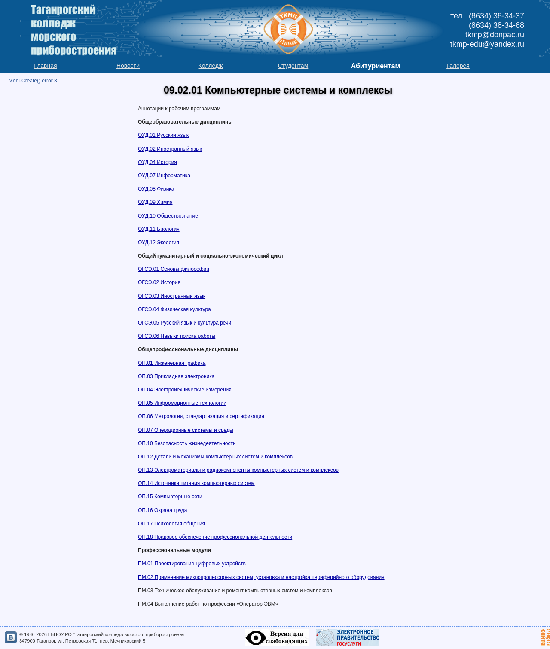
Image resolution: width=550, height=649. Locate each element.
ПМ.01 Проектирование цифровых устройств (192, 564)
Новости (128, 65)
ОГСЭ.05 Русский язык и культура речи (184, 323)
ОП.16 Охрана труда (162, 510)
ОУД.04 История (157, 162)
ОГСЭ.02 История (159, 282)
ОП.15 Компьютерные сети (170, 497)
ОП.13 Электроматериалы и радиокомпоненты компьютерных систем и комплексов (238, 470)
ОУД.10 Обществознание (168, 216)
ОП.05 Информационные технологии (182, 403)
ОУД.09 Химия (155, 202)
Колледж (211, 65)
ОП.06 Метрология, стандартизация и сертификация (201, 416)
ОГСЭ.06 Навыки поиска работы (176, 336)
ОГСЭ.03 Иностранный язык (171, 296)
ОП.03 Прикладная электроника (176, 376)
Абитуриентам (375, 66)
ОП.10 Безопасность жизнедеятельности (187, 443)
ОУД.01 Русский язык (163, 135)
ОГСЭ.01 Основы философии (173, 269)
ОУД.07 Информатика (164, 176)
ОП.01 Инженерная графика (172, 363)
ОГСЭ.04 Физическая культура (174, 309)
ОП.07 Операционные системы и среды (185, 430)
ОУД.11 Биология (159, 229)
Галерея (458, 65)
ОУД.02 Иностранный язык (170, 149)
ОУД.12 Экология (158, 243)
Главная (45, 65)
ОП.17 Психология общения (171, 524)
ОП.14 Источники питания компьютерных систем (196, 483)
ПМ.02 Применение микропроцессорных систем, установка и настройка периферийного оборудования (261, 577)
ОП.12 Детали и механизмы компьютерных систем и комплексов (215, 457)
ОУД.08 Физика (156, 189)
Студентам (293, 65)
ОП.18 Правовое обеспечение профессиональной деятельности (215, 537)
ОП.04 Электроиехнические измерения (185, 390)
